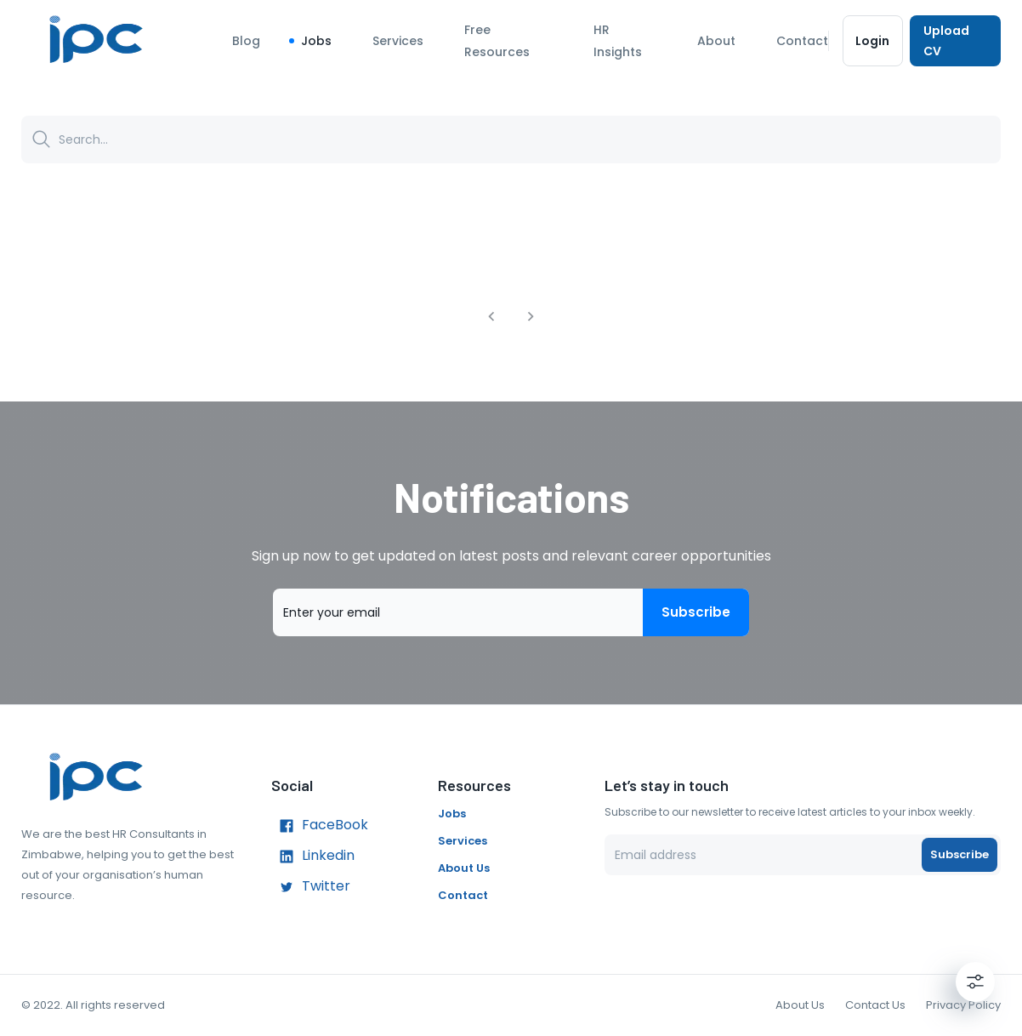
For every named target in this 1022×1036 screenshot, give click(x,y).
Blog (246, 40)
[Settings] (975, 981)
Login (872, 40)
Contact (802, 40)
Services (397, 40)
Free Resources (497, 40)
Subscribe (696, 612)
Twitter (310, 887)
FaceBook (319, 826)
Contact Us (875, 1005)
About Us (464, 868)
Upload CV (955, 40)
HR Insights (617, 40)
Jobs (316, 40)
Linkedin (313, 856)
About (716, 40)
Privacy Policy (963, 1005)
